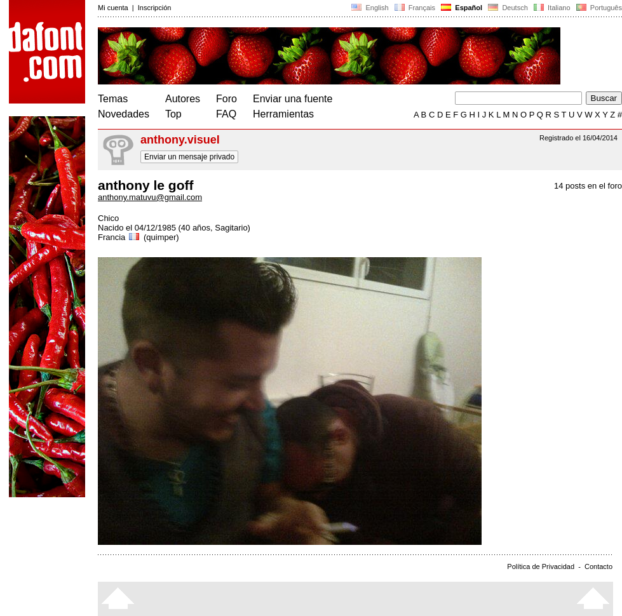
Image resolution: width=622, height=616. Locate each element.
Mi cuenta (113, 7)
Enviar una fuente (292, 98)
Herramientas (283, 114)
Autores (182, 98)
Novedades (123, 114)
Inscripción (155, 7)
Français (415, 7)
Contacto (598, 566)
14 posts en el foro (588, 186)
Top (173, 114)
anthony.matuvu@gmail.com (150, 197)
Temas (113, 98)
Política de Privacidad (540, 566)
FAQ (226, 114)
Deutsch (508, 7)
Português (598, 7)
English (369, 7)
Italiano (552, 7)
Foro (226, 98)
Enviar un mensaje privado (189, 156)
